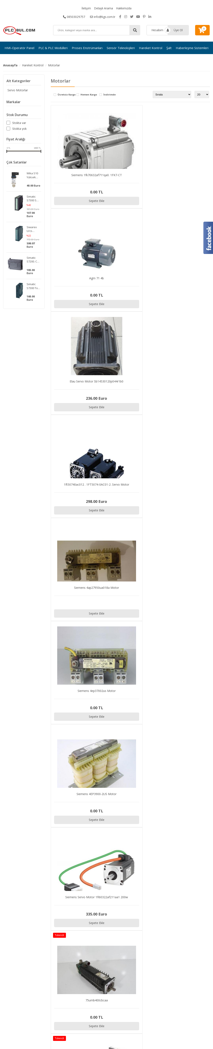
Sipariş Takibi (181, 937)
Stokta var (19, 123)
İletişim (86, 8)
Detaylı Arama (103, 8)
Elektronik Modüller (101, 969)
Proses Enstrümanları (87, 48)
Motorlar (54, 65)
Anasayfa (10, 65)
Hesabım (157, 30)
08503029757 (74, 17)
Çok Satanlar (16, 162)
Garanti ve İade (183, 953)
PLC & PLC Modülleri (53, 48)
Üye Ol (178, 30)
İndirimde (109, 94)
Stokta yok (19, 129)
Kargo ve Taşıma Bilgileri (189, 948)
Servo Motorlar (16, 90)
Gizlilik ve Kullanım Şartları (190, 943)
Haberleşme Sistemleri (192, 48)
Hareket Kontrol (150, 48)
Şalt (169, 48)
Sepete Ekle (90, 201)
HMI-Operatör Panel (19, 48)
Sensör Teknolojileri (121, 48)
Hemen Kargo (88, 94)
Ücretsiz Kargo (67, 94)
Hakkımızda (124, 8)
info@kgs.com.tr (102, 17)
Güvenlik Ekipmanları (101, 974)
